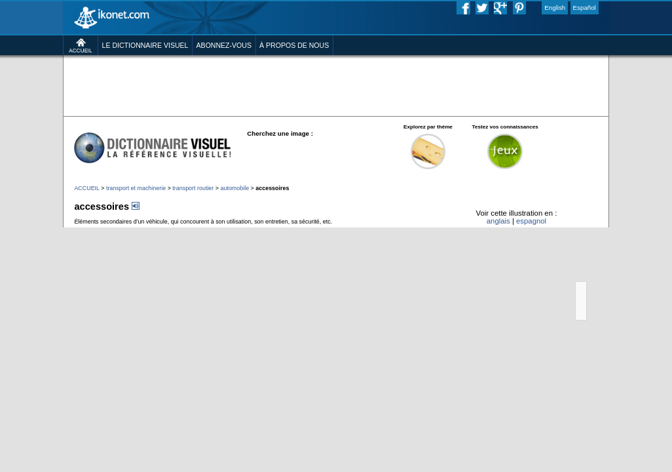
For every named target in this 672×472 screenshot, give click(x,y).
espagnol (531, 221)
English (554, 7)
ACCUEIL (86, 188)
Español (584, 7)
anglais (498, 221)
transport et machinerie (136, 188)
